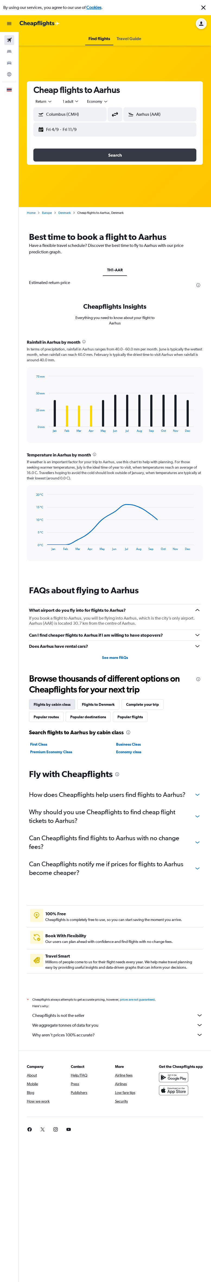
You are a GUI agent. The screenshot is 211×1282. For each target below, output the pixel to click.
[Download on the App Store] (173, 1090)
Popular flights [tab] (130, 717)
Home (31, 213)
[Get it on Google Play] (173, 1077)
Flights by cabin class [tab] (52, 704)
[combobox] (44, 101)
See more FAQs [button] (115, 657)
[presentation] (198, 285)
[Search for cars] (9, 62)
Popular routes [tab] (46, 717)
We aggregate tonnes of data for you (117, 1025)
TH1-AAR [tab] (115, 270)
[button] (203, 7)
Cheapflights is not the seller (117, 1015)
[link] (30, 1129)
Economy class (128, 752)
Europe (47, 213)
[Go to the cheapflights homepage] (40, 23)
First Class (38, 744)
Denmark (64, 213)
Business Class (128, 744)
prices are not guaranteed (137, 999)
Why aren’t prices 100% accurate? (117, 1035)
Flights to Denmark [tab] (98, 704)
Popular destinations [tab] (88, 717)
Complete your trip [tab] (142, 704)
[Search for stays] (9, 51)
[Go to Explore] (9, 74)
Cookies (93, 7)
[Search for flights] (9, 40)
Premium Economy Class (51, 752)
